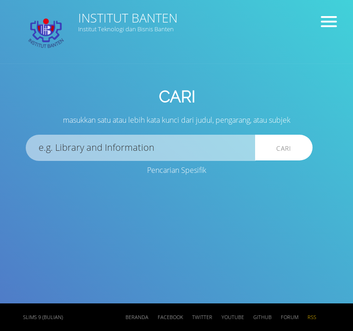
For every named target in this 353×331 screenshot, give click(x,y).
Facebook (170, 317)
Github (262, 317)
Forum (289, 317)
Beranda (136, 317)
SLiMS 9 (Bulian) (43, 317)
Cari (283, 148)
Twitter (202, 317)
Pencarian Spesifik (176, 170)
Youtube (233, 317)
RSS (311, 317)
